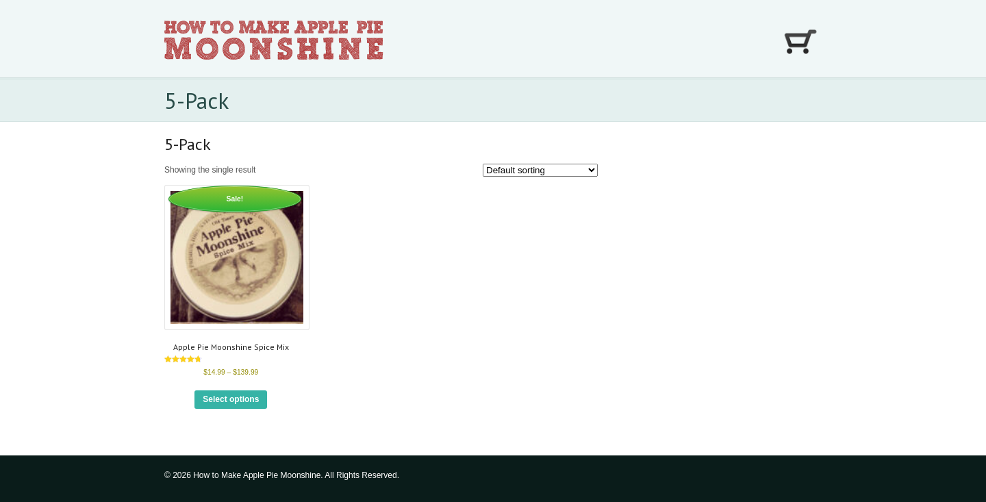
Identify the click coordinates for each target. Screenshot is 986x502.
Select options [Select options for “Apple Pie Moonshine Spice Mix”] (231, 399)
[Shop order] (540, 170)
